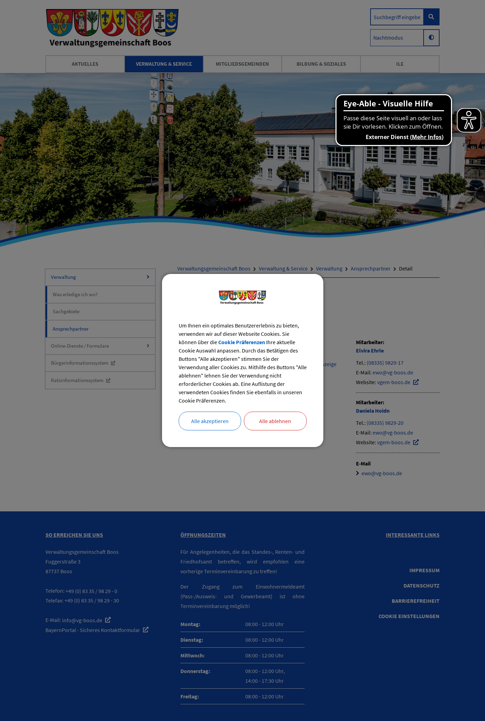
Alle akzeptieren (210, 421)
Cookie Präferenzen (241, 342)
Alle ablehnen (275, 421)
